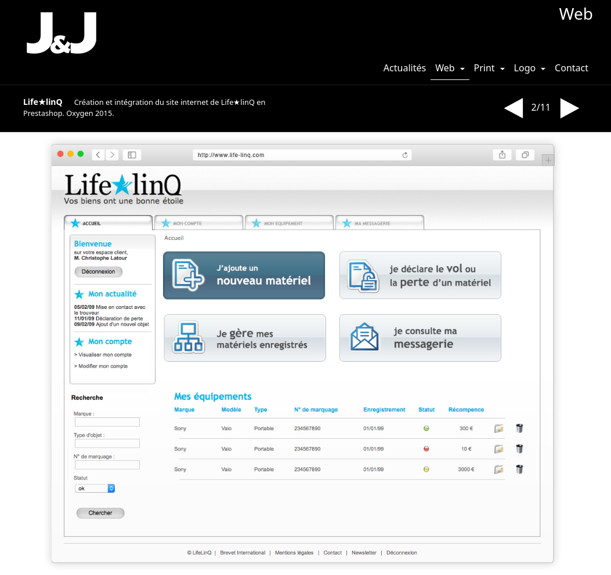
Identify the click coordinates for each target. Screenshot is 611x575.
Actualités (405, 67)
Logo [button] (526, 67)
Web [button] (446, 67)
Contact (571, 67)
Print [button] (485, 67)
